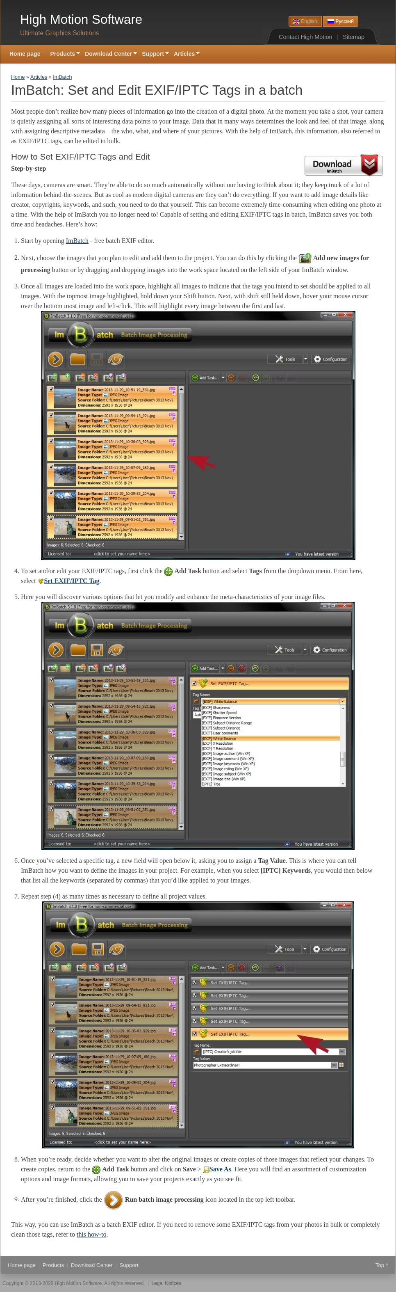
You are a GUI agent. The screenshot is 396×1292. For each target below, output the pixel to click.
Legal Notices (167, 1283)
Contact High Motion (305, 37)
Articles (184, 54)
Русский (341, 21)
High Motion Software (81, 19)
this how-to (91, 1234)
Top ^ (382, 1265)
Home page (24, 53)
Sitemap (353, 37)
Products (62, 54)
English (305, 21)
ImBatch (62, 77)
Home (18, 77)
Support (153, 54)
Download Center (108, 54)
